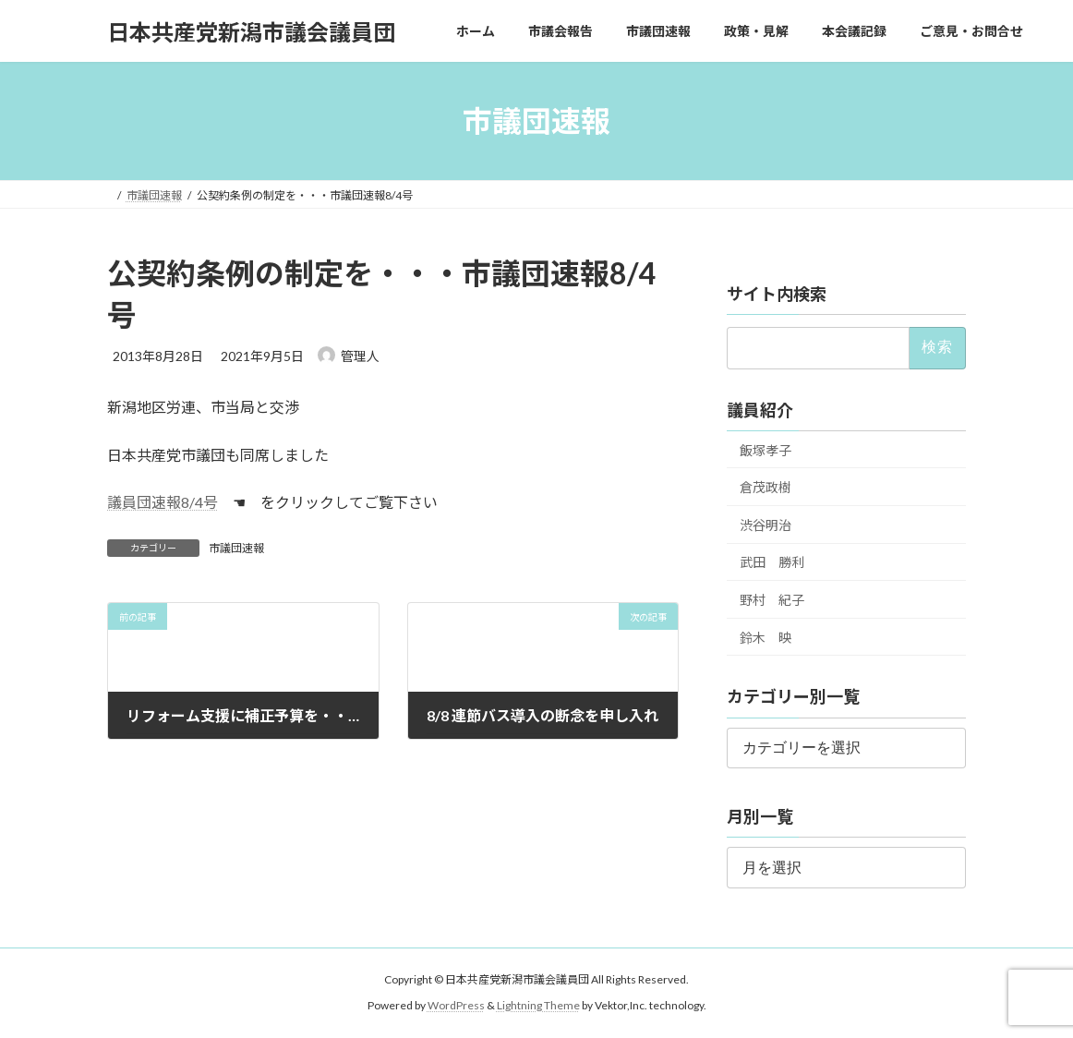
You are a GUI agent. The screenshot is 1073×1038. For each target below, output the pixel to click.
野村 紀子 (772, 600)
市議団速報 (236, 548)
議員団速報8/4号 (162, 502)
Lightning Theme (538, 1005)
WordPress (456, 1005)
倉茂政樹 (765, 487)
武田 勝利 (772, 563)
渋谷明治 (765, 525)
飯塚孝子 (765, 450)
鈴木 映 (765, 638)
